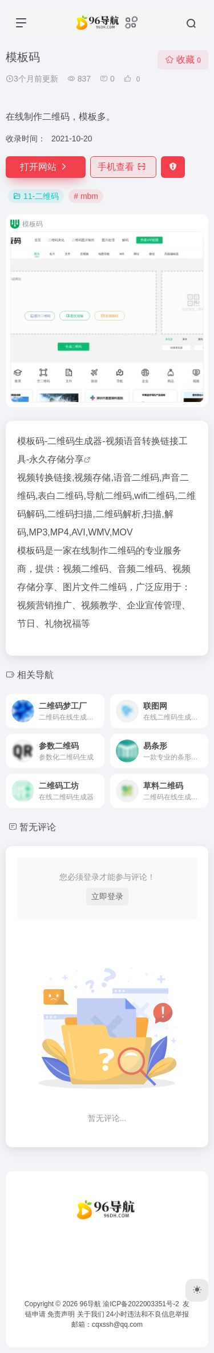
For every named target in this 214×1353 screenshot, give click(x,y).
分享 (75, 459)
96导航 (90, 1304)
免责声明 (61, 1314)
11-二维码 (36, 196)
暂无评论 (37, 827)
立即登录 (107, 896)
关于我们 (90, 1314)
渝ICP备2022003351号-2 (141, 1304)
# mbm (86, 196)
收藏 (183, 59)
